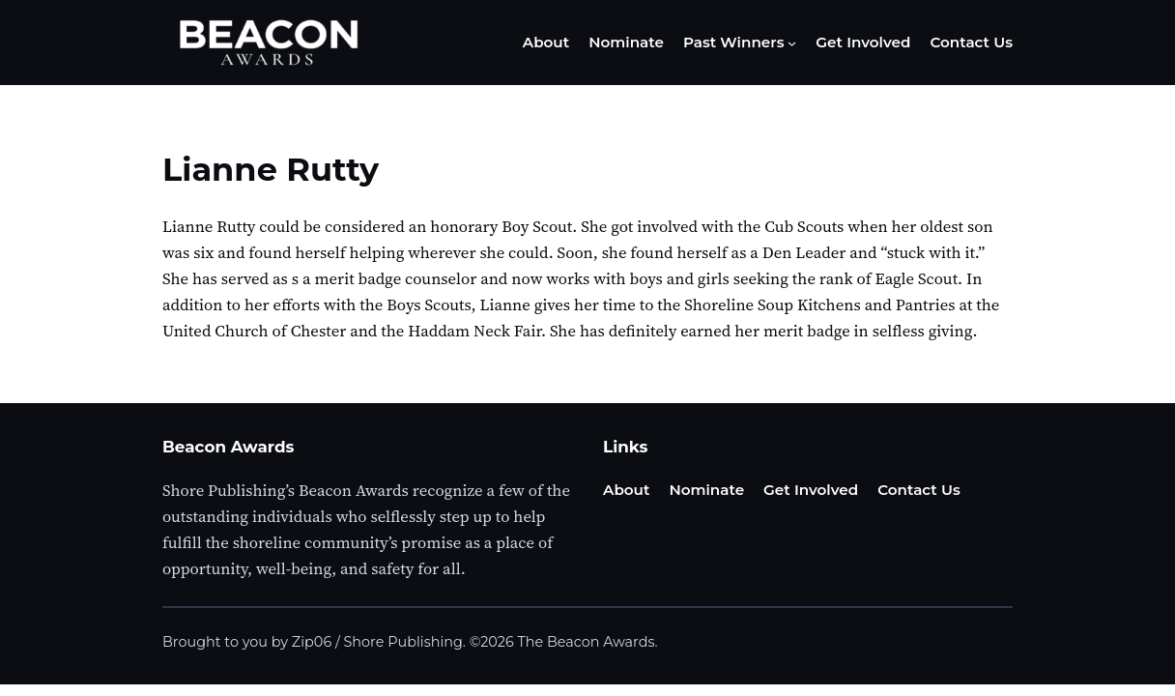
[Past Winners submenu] (792, 43)
